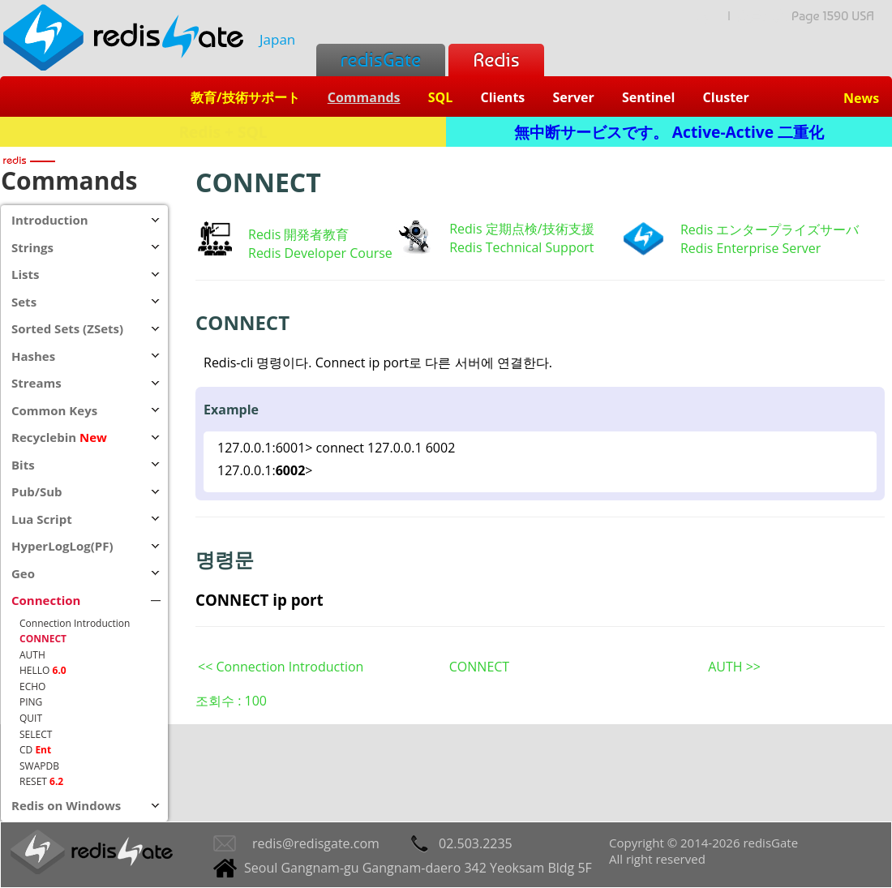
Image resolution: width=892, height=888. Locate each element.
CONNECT (479, 667)
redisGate (381, 59)
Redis (496, 59)
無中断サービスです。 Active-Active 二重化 (669, 132)
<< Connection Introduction (280, 667)
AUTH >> (734, 667)
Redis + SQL (222, 132)
